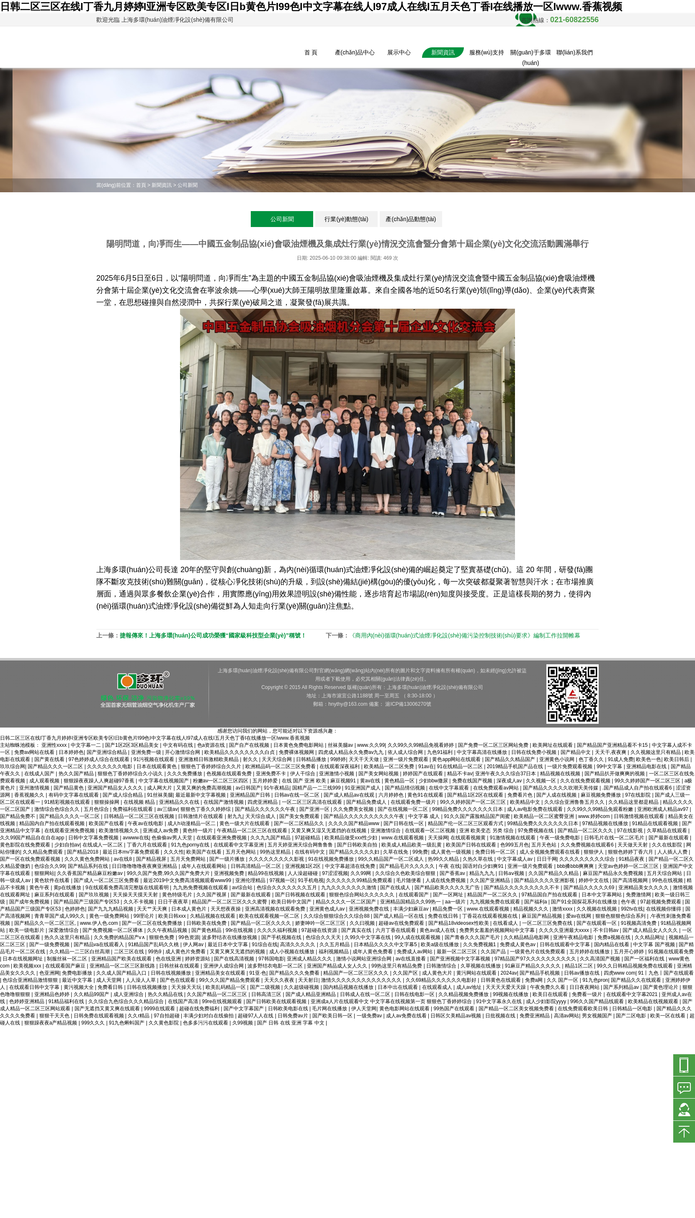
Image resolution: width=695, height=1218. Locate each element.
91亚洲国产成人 (363, 788)
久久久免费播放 (185, 774)
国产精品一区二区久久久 (586, 831)
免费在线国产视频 (473, 781)
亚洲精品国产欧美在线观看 (122, 959)
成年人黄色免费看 (373, 952)
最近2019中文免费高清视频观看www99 (187, 880)
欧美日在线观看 (551, 994)
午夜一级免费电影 (560, 838)
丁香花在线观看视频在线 (490, 916)
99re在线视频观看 (222, 1001)
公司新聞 (188, 185)
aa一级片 (456, 902)
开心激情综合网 (183, 752)
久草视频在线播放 (481, 966)
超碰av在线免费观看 (401, 923)
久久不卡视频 (139, 902)
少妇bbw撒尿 (434, 781)
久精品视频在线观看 (213, 916)
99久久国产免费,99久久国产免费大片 (169, 873)
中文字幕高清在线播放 (482, 752)
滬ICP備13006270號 (408, 704)
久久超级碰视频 (302, 987)
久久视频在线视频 (597, 909)
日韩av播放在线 (582, 973)
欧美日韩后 (677, 759)
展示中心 (399, 52)
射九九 (234, 816)
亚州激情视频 (35, 788)
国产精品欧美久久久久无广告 (447, 887)
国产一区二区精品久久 (299, 823)
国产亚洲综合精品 (107, 752)
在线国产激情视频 (224, 802)
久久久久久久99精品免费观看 (360, 880)
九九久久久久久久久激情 (349, 887)
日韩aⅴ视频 (511, 873)
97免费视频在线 (536, 831)
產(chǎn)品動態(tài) (411, 219)
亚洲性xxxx (54, 745)
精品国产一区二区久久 (493, 895)
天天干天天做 (364, 759)
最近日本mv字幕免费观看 (132, 852)
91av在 (426, 766)
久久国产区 (406, 973)
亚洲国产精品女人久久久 (116, 788)
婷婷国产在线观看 (423, 774)
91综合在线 (264, 944)
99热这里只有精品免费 (397, 966)
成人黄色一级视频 (451, 852)
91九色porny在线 (191, 845)
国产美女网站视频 (379, 774)
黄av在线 (371, 781)
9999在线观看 (160, 1009)
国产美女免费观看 (300, 816)
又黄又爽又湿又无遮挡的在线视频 (329, 831)
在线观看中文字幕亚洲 (239, 845)
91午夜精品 (276, 788)
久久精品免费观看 (43, 852)
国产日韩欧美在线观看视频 (277, 1001)
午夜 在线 (449, 866)
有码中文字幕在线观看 (74, 795)
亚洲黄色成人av (327, 909)
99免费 (420, 852)
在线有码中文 (310, 852)
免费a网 (534, 980)
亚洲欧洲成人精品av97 (663, 809)
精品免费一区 (448, 909)
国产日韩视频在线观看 (301, 895)
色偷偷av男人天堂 (172, 838)
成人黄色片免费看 (186, 952)
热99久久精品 (444, 859)
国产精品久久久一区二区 (56, 766)
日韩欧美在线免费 (207, 923)
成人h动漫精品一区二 (192, 823)
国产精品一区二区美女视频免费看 (517, 1009)
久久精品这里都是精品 (634, 802)
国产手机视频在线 (282, 937)
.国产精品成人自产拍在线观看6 (637, 788)
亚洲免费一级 (146, 752)
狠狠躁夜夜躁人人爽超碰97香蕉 (100, 781)
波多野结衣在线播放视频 (230, 937)
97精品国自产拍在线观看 (550, 895)
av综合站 (243, 887)
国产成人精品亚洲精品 (311, 994)
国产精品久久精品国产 (510, 759)
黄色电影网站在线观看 (405, 1009)
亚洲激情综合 (386, 831)
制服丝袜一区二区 (67, 959)
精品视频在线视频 (561, 774)
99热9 (155, 952)
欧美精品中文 (525, 802)
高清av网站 (566, 1016)
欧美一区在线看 (668, 1016)
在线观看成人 (437, 987)
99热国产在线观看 (455, 1009)
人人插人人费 (673, 852)
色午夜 (629, 902)
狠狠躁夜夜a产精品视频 (51, 1023)
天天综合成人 (261, 816)
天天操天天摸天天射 (136, 895)
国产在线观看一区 (597, 923)
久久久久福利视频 (278, 930)
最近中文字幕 (77, 980)
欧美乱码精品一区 (226, 987)
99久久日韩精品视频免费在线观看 (635, 966)
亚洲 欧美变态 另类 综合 (487, 831)
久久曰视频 (363, 923)
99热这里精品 (276, 852)
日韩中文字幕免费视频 (94, 838)
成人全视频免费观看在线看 (550, 852)
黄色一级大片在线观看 (245, 823)
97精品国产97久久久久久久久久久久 (535, 959)
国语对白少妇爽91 (484, 866)
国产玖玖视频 (94, 895)
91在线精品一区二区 (460, 766)
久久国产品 (494, 952)
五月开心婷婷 (629, 952)
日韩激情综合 (442, 966)
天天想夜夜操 (226, 909)
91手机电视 (311, 880)
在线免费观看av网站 (496, 788)
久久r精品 (139, 1016)
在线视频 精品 (140, 802)
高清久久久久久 (298, 944)
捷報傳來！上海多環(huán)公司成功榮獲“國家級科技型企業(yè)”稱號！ (213, 635)
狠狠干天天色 (55, 1016)
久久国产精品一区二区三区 (217, 994)
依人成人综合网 (406, 752)
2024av (509, 973)
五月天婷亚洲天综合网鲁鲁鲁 (301, 845)
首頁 (141, 185)
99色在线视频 (668, 880)
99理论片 (145, 916)
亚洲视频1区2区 (303, 866)
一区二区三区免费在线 (548, 923)
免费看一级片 (587, 994)
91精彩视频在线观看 (68, 802)
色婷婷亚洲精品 (27, 1001)
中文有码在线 (178, 745)
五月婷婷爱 (265, 781)
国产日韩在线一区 (404, 823)
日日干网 (547, 859)
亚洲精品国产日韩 (250, 795)
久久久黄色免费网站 (87, 859)
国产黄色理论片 (661, 987)
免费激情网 (639, 895)
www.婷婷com (594, 816)
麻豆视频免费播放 (601, 795)
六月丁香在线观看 (396, 930)
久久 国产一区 (563, 980)
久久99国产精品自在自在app (33, 838)
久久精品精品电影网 (527, 937)
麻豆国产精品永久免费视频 (613, 873)
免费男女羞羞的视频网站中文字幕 (497, 930)
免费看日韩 (111, 987)
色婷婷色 (75, 909)
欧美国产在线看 (107, 823)
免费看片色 (520, 795)
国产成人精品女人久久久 (651, 930)
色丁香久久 (592, 759)
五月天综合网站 (665, 873)
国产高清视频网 (631, 880)
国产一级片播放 (227, 859)
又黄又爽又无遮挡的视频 (238, 952)
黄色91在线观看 (426, 795)
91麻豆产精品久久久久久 (533, 966)
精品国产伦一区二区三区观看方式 (466, 823)
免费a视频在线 (614, 937)
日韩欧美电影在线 (288, 1009)
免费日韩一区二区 (496, 852)
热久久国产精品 (77, 774)
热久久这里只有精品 (67, 937)
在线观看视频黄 (468, 838)
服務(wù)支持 (486, 52)
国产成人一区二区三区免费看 (107, 880)
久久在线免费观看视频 (586, 781)
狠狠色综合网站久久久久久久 (362, 895)
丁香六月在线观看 (147, 845)
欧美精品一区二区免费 (389, 766)
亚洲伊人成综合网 (224, 966)
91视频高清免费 (639, 923)
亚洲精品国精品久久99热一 (411, 902)
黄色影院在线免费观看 (25, 845)
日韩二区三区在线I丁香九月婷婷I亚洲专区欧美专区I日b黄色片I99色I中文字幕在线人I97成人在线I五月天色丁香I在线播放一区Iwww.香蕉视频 (311, 6)
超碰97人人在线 (256, 1016)
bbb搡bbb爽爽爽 (576, 866)
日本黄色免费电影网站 (299, 745)
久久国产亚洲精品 (490, 880)
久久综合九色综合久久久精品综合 (126, 1001)
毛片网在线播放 (330, 1009)
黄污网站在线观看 (477, 973)
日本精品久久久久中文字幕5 (386, 944)
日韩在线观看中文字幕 (565, 944)
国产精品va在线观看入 (100, 944)
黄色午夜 (40, 887)
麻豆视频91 (344, 781)
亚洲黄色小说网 (557, 759)
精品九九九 (482, 873)
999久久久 (93, 1023)
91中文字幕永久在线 (499, 1001)
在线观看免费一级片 (414, 802)
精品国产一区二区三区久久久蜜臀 (230, 902)
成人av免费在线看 (407, 1016)
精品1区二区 (579, 966)
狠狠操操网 (107, 802)
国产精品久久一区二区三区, (45, 923)
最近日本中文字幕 (228, 944)
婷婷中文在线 (594, 880)
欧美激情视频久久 (119, 831)
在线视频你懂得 (664, 909)
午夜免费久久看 (548, 987)
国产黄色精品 (207, 930)
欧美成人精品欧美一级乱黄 (412, 845)
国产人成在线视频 (557, 795)
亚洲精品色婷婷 (52, 994)
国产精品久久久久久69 (590, 887)
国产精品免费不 (18, 816)
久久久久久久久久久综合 (587, 859)
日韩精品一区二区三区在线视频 (139, 816)
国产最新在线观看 (669, 838)
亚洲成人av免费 (161, 831)
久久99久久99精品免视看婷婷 (422, 745)
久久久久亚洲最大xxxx (564, 930)
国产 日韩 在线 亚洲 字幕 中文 (291, 1023)
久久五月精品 (335, 944)
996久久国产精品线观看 (597, 1001)
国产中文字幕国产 (244, 1009)
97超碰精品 (308, 838)
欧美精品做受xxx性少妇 (351, 838)
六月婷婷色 (391, 795)
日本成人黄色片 (189, 909)
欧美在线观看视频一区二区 (270, 916)
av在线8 (124, 859)
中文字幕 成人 (424, 816)
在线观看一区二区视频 (430, 831)
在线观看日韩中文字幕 (35, 987)
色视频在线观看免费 (229, 774)
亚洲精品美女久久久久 (644, 887)
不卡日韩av (606, 930)
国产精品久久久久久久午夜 (265, 809)
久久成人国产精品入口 (122, 973)
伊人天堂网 (363, 1009)
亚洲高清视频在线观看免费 (275, 909)
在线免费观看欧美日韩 (583, 1009)
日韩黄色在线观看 (501, 980)
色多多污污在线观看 (206, 1023)
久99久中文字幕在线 (368, 937)
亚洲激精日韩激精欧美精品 (209, 759)
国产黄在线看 (50, 759)
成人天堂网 (109, 980)
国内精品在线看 (612, 944)
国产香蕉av (453, 873)
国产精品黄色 (69, 788)
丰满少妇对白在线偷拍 (209, 1016)
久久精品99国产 (92, 994)
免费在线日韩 (443, 916)
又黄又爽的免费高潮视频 (204, 788)
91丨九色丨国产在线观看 (666, 973)
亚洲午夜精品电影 (574, 937)
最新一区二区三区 (457, 952)
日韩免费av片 (293, 1016)
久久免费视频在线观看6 (588, 845)
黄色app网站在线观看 (457, 759)
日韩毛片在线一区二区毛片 (615, 838)
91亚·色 (257, 973)
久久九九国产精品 (271, 838)
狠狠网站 (44, 873)
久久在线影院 (667, 845)
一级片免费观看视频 (570, 766)
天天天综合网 (277, 759)
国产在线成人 (396, 887)
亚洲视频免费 (229, 873)
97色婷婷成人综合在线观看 (100, 759)
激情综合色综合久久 (57, 809)
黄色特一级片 (198, 831)
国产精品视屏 (151, 859)
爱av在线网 (579, 916)
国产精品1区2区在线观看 (476, 795)
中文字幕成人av (515, 859)
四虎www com (620, 973)
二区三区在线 (129, 952)
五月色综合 (97, 809)
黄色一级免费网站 (110, 916)
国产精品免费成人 (367, 802)
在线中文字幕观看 (449, 788)
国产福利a (536, 902)
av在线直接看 (411, 959)
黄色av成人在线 (438, 930)
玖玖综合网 (12, 766)
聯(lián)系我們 (574, 52)
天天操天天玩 (187, 987)
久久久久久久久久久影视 (277, 859)
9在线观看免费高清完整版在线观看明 (127, 887)
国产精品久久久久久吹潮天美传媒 (561, 788)
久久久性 (174, 852)
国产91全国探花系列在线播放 (584, 902)
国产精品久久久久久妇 (355, 852)
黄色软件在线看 (52, 880)
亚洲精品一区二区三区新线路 (123, 966)
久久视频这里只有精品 (656, 752)
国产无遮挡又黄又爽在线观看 (108, 1009)
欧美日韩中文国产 (292, 902)
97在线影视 (630, 831)
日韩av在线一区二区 (297, 795)
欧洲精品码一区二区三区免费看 (281, 766)
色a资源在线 (212, 745)
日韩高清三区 (267, 994)
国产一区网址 (448, 895)
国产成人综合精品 (123, 795)
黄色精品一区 (400, 781)
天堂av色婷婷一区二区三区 (629, 866)
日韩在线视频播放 (171, 973)
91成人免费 (620, 759)
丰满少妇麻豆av (411, 909)
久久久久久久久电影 (110, 766)
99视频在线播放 (511, 994)
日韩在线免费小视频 (534, 752)
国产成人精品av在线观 (350, 795)
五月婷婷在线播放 (590, 952)
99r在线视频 (240, 930)
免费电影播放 (77, 973)
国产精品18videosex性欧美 (459, 923)
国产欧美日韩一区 (333, 1016)
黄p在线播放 (68, 887)
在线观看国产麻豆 (66, 966)
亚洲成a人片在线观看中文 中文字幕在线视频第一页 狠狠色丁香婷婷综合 (392, 1001)
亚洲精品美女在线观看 (221, 973)
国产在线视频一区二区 (403, 809)
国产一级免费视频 (50, 944)
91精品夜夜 (632, 859)
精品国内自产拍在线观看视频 (52, 823)
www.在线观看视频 (403, 838)
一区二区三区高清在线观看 (312, 802)
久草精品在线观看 (667, 831)
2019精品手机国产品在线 (516, 766)
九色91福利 (440, 752)
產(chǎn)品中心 (355, 52)
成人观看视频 (45, 781)
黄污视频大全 (79, 987)
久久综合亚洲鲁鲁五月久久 (575, 802)
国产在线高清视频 (234, 959)
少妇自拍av (67, 845)
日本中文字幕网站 (602, 895)
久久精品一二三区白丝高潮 (80, 952)
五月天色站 (544, 845)
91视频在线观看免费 (671, 952)
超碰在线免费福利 (200, 1009)
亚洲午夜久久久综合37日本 (506, 774)
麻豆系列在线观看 (55, 895)
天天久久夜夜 (280, 980)
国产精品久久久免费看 (295, 973)
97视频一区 (282, 880)
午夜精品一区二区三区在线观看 (252, 831)
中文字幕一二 (86, 745)
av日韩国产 (248, 788)
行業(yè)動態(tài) (346, 219)
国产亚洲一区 (315, 809)
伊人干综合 (303, 774)
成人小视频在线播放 (292, 952)
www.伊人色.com (99, 923)
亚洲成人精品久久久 (310, 959)
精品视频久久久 (531, 909)
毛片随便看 (409, 880)
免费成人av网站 (415, 952)
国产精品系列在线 (88, 866)
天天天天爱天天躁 (506, 987)
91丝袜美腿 (159, 795)
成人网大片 (160, 788)
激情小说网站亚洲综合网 (364, 959)
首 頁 (311, 52)
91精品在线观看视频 (656, 823)
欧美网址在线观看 (553, 745)
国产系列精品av (621, 987)
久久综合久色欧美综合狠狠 (406, 873)
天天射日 (308, 980)
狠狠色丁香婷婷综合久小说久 (131, 774)
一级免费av (370, 1016)
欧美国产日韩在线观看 (471, 845)
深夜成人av (510, 781)
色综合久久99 (49, 866)
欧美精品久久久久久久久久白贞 (240, 752)
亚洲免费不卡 (271, 774)
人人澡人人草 (141, 980)
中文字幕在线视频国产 (164, 781)
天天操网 (438, 838)
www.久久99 (371, 745)
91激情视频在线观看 (513, 838)
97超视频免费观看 (661, 902)
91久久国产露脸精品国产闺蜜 (477, 816)
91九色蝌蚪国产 (127, 1023)
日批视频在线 (501, 1016)
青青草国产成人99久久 (60, 916)
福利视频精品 (334, 952)
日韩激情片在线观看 (201, 816)
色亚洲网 (49, 973)
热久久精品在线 (166, 994)
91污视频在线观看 (155, 759)
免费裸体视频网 (297, 752)
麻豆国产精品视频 (542, 916)
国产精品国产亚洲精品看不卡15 (613, 745)
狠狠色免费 (162, 937)
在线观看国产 (414, 895)
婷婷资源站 (198, 959)
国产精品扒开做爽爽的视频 (615, 774)
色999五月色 (514, 845)
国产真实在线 (357, 930)
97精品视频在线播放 (605, 823)
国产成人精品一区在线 (399, 916)
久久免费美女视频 (354, 809)
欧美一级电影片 (27, 930)
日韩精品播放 (311, 759)
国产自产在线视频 (249, 745)
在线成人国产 (40, 774)
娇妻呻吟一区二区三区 (321, 923)
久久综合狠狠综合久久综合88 (337, 916)
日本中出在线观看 (398, 987)
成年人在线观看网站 (204, 866)
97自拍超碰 (167, 1016)
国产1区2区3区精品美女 (132, 745)
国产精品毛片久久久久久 (407, 866)
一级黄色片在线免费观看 (538, 952)
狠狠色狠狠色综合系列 (621, 916)
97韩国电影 (271, 959)
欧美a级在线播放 (440, 944)
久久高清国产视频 (600, 959)
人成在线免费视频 (446, 880)
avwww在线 (136, 838)
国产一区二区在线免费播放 (152, 923)
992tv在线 (632, 909)
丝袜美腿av (341, 745)
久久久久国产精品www (354, 823)
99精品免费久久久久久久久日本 (468, 809)
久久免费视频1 (480, 944)
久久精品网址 (650, 937)
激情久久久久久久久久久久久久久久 (362, 980)
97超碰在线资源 (320, 930)
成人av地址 (469, 987)
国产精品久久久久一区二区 (70, 816)
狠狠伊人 (594, 852)
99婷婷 (338, 759)
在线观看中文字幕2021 (632, 994)
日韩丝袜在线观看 (180, 966)
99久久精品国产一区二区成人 (391, 859)
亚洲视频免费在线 (369, 909)
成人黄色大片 (437, 973)
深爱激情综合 (64, 930)
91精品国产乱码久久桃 (154, 944)
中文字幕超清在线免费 (350, 866)
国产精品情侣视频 (405, 788)
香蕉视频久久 (30, 795)
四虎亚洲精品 (263, 802)
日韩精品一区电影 (633, 1009)
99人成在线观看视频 (418, 937)
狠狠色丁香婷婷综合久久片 (211, 766)
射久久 (251, 759)
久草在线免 (396, 852)
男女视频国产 (597, 1016)
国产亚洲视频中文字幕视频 (461, 959)
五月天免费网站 (188, 859)
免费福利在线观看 (133, 809)
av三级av (167, 809)
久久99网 (361, 873)
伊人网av (194, 944)
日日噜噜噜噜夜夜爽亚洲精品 (145, 866)
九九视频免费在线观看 (495, 902)
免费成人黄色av (518, 944)
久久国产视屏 (212, 895)
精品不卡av (460, 774)
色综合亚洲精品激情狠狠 (31, 980)
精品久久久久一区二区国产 (346, 902)
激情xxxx (563, 909)
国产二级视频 (265, 987)
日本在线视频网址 (23, 959)
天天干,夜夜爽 (611, 752)
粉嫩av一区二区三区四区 (221, 781)
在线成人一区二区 (103, 845)
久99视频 (243, 1023)
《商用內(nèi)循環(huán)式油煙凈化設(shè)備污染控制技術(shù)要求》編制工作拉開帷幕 (464, 635)
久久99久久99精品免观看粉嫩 (601, 809)
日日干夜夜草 (173, 902)
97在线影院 (638, 795)
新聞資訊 (443, 52)
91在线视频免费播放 (331, 859)
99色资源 (188, 937)
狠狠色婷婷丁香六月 (631, 852)
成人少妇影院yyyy (546, 1001)
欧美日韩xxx (172, 916)
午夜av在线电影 (146, 823)
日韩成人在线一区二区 (365, 994)
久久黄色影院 (164, 1023)
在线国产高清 (183, 1001)
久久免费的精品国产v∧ (120, 937)
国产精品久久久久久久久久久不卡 (522, 887)
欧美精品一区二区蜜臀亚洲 (544, 816)
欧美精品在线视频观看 (654, 1001)
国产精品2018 (83, 852)
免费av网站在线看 (35, 752)
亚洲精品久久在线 (180, 802)
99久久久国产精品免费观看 (230, 980)
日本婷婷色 (71, 752)
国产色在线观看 (178, 980)
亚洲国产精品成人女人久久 (337, 966)
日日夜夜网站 (585, 987)
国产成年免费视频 (30, 902)
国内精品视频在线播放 (349, 987)
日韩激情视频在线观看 (639, 816)
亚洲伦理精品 (251, 880)
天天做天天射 (633, 845)
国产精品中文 (576, 752)
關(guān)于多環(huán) (530, 57)
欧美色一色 (648, 759)
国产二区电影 (631, 1016)
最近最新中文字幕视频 (201, 795)
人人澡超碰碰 (303, 873)
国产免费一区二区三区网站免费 (494, 745)
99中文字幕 (610, 766)
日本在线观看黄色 (157, 766)
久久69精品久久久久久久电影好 (442, 980)
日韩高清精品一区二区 (256, 866)
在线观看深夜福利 (340, 766)
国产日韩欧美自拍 (357, 845)
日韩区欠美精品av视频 (456, 1016)
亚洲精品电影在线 (647, 766)
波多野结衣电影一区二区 (275, 966)
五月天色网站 (241, 852)
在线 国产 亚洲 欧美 (304, 781)
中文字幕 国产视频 (654, 944)
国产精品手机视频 (540, 973)
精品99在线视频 (266, 873)
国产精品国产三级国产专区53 (87, 902)
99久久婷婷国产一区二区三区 (648, 781)
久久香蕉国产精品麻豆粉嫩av (90, 873)
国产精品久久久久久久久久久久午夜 (364, 816)
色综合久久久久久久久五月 (287, 887)
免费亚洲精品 (535, 1016)
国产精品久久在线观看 (636, 980)
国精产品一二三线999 (317, 788)
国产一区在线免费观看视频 (31, 859)
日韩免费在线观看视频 (99, 1016)
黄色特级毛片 (177, 895)
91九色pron (595, 980)
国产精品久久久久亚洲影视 (545, 880)
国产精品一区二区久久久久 (261, 923)
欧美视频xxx (27, 966)
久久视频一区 (541, 781)
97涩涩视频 (335, 873)
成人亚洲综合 (129, 994)
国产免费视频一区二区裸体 (113, 930)
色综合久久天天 (324, 937)
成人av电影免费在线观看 (535, 809)
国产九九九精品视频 (111, 909)
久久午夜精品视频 (167, 930)
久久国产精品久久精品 (554, 873)
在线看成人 (506, 923)
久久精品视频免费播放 (464, 994)
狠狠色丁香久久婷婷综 (206, 809)
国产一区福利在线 (645, 959)
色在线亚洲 (169, 959)
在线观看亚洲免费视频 (70, 831)
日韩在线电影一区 (415, 994)
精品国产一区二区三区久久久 (356, 973)
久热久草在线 (478, 859)
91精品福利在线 (67, 1001)
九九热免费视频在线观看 (201, 887)
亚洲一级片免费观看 (406, 759)
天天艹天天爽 (152, 909)
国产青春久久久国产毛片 (473, 937)
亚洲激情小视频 (337, 774)
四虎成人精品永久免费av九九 (351, 752)
